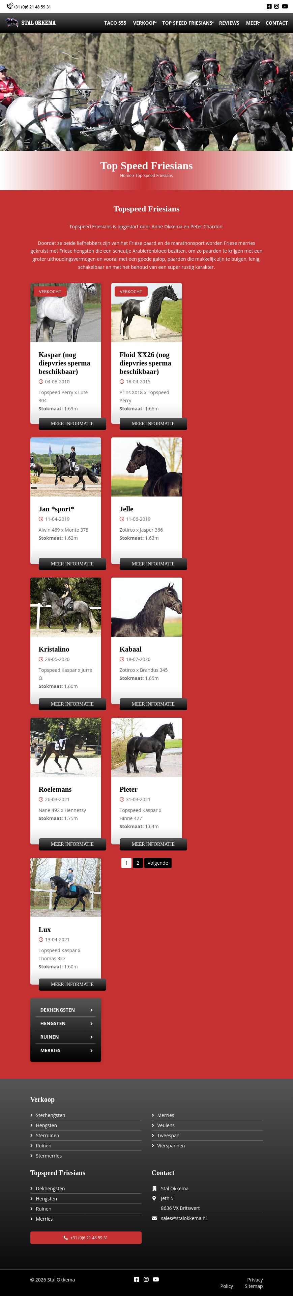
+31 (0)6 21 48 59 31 (29, 7)
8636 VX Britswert (180, 1208)
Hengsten (53, 1023)
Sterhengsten (50, 1115)
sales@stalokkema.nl (184, 1218)
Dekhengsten (57, 1010)
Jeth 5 (167, 1198)
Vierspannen (171, 1145)
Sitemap (254, 1286)
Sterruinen (47, 1135)
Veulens (166, 1125)
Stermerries (49, 1155)
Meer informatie (72, 423)
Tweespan (168, 1135)
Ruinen (49, 1037)
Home (125, 175)
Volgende (158, 863)
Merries (50, 1050)
